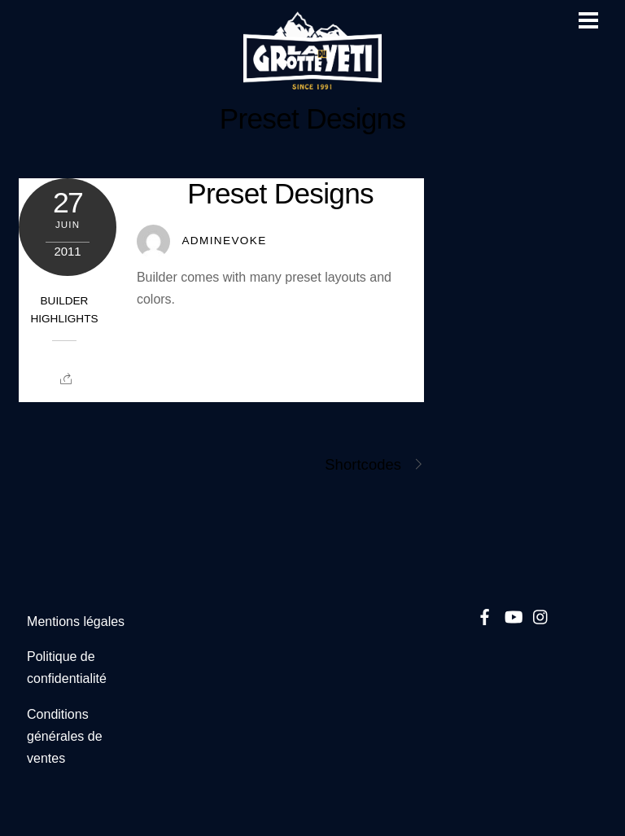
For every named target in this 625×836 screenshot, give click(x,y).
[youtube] (512, 614)
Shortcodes (374, 464)
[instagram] (541, 614)
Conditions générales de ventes (65, 736)
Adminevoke (223, 240)
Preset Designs (313, 118)
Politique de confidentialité (67, 667)
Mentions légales (76, 621)
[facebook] (485, 614)
